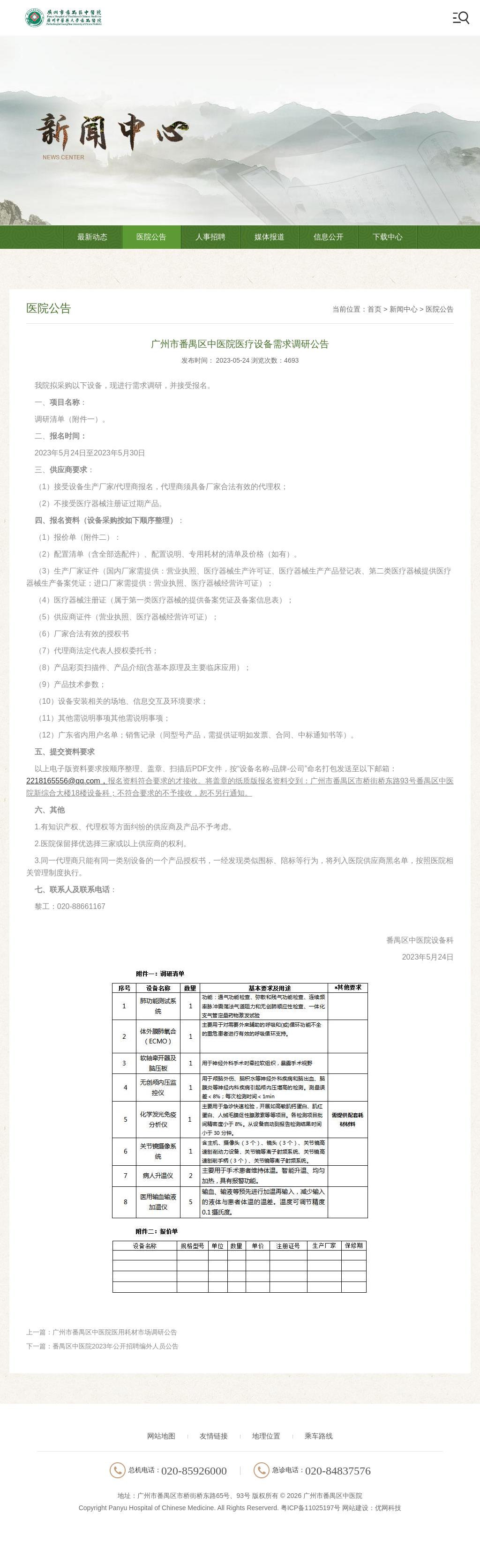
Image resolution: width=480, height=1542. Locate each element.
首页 (375, 309)
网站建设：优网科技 (371, 1508)
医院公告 (151, 237)
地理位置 (266, 1436)
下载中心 (388, 237)
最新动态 (92, 237)
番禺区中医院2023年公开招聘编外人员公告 (115, 1346)
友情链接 (214, 1436)
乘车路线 (319, 1436)
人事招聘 (210, 237)
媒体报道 (270, 237)
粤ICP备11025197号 (311, 1508)
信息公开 (329, 237)
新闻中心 (404, 309)
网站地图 (161, 1436)
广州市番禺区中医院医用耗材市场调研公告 (114, 1332)
